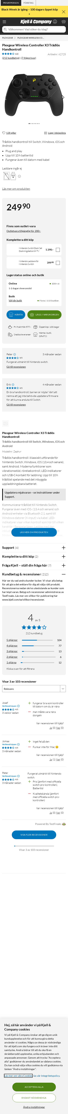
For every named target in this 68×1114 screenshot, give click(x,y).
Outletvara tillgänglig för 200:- (24, 230)
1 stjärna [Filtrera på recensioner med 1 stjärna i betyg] (11, 662)
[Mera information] (19, 176)
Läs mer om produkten (16, 188)
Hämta (16, 314)
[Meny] (4, 21)
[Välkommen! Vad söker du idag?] (36, 29)
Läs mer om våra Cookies (18, 1075)
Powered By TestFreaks (50, 824)
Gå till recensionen (16, 366)
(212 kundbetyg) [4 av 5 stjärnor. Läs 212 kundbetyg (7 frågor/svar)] (11, 57)
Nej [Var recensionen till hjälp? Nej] (58, 727)
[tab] (11, 3)
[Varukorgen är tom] (63, 21)
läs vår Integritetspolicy (46, 1075)
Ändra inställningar (34, 1107)
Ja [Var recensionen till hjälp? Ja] (51, 727)
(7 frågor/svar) (28, 57)
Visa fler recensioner (34, 834)
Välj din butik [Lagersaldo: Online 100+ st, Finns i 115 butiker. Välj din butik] (15, 300)
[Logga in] (55, 21)
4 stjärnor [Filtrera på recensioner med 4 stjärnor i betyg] (12, 645)
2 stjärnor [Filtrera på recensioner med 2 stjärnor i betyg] (12, 656)
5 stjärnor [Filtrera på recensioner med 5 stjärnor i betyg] (12, 639)
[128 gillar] (9, 133)
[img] (63, 97)
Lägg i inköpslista (55, 133)
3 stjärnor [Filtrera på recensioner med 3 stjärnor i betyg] (12, 651)
